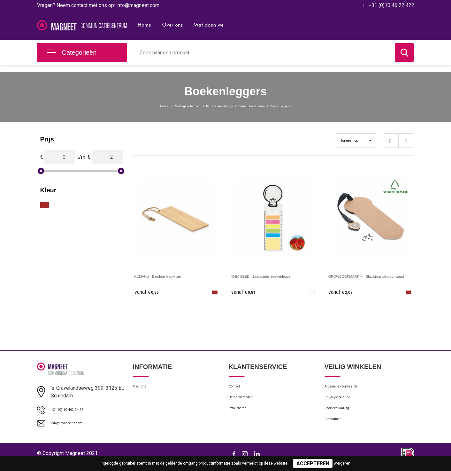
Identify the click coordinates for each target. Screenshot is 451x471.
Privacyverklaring (342, 403)
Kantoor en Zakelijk (216, 105)
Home (144, 25)
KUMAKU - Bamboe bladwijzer (169, 276)
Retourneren (242, 417)
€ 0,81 (245, 292)
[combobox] (264, 52)
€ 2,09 (342, 292)
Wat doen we (209, 25)
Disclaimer (335, 431)
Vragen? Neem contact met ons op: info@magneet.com (98, 5)
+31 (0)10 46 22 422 (391, 5)
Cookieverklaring (342, 417)
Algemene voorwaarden (349, 390)
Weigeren (341, 463)
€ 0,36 (148, 292)
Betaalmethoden (246, 403)
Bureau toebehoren (262, 105)
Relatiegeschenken (170, 105)
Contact (237, 390)
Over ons (172, 25)
